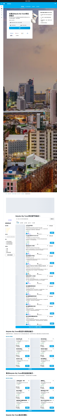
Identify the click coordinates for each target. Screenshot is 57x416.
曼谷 (18, 193)
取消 (7, 251)
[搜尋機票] (1, 7)
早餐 (7, 248)
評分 (29, 222)
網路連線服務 (8, 252)
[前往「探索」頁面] (1, 15)
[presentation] (40, 216)
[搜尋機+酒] (1, 13)
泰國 (8, 193)
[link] (10, 255)
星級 (25, 222)
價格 (21, 222)
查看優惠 (52, 232)
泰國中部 (13, 193)
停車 (7, 249)
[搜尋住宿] (1, 9)
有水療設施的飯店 (9, 242)
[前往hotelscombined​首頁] (7, 3)
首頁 (6, 193)
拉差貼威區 (22, 193)
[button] (55, 1)
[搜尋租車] (1, 11)
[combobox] (12, 20)
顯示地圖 (10, 220)
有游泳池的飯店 (9, 241)
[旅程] (1, 17)
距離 (33, 222)
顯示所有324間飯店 (9, 336)
